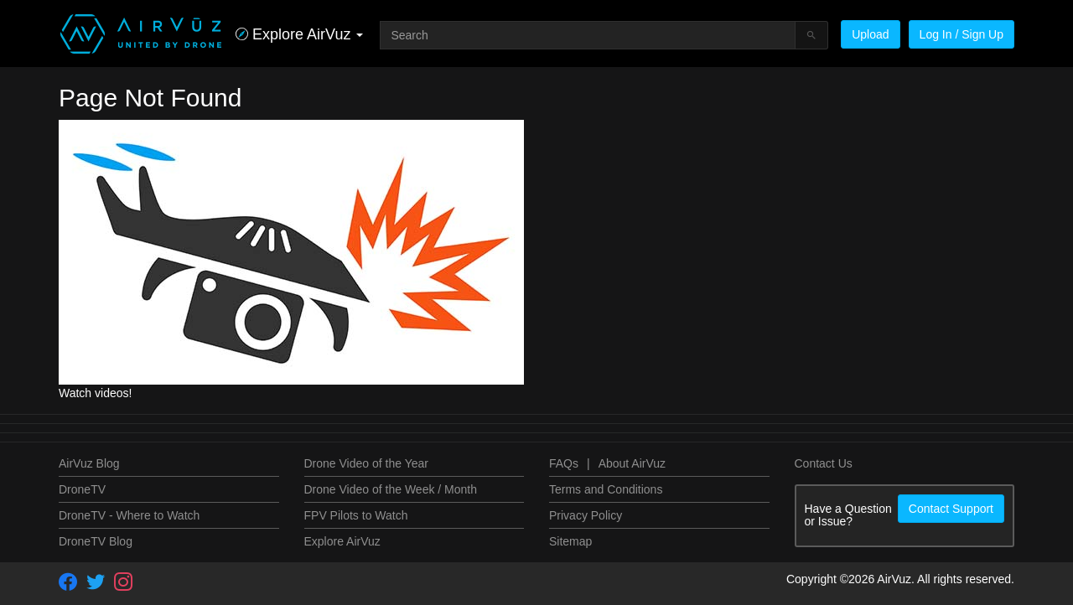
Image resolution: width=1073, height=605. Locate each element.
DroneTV (82, 489)
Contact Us (824, 463)
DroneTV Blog (95, 541)
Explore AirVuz (342, 541)
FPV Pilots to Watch (356, 515)
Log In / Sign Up (961, 34)
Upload (870, 34)
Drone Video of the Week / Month (391, 489)
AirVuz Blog (89, 463)
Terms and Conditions (605, 489)
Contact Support (951, 508)
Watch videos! (95, 393)
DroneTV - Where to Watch (129, 515)
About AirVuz (632, 463)
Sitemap (570, 541)
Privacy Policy (585, 515)
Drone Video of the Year (366, 463)
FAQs (563, 463)
